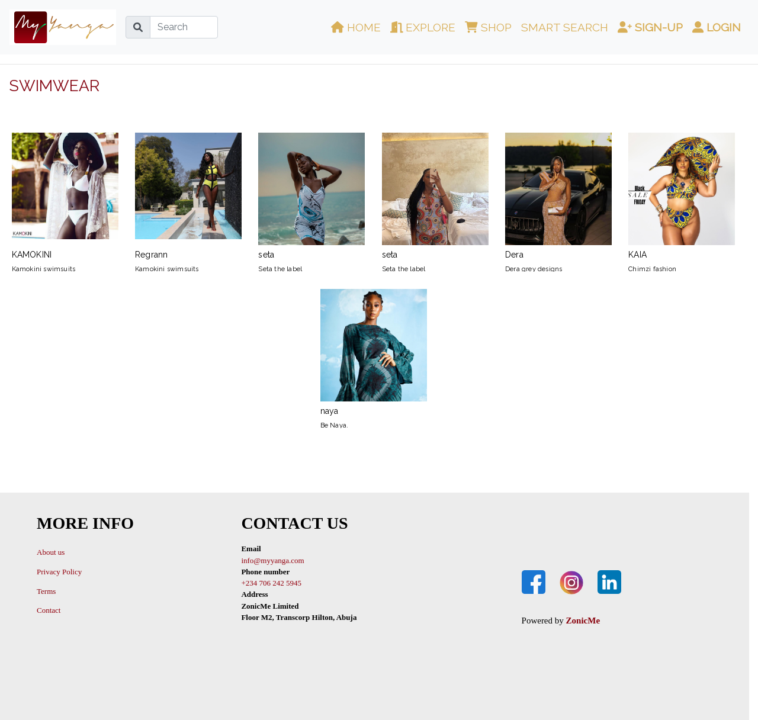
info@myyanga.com (272, 560)
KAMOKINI (65, 196)
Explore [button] (423, 27)
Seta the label (280, 269)
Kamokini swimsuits (44, 269)
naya (373, 352)
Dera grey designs (533, 269)
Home (356, 27)
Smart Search (564, 27)
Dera (558, 196)
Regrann (188, 196)
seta (311, 196)
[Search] (184, 27)
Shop (488, 27)
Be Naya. (334, 425)
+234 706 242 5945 (271, 582)
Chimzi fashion (652, 269)
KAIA (681, 196)
